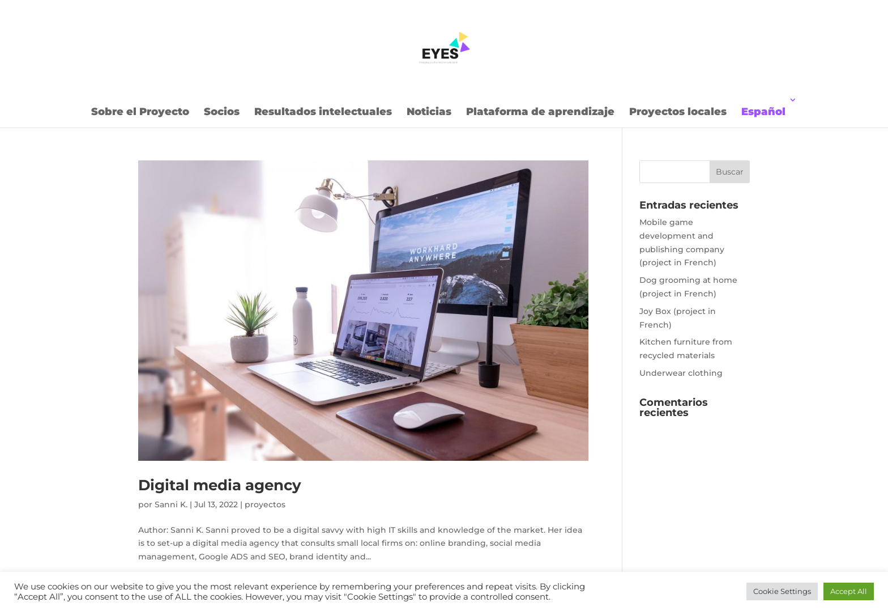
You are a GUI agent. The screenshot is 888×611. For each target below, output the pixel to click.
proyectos (265, 504)
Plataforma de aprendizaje (540, 111)
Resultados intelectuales (323, 111)
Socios (222, 111)
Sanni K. (171, 504)
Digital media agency (219, 485)
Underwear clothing (681, 373)
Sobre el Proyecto (140, 111)
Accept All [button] (848, 591)
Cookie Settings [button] (782, 591)
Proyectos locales (678, 111)
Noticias (429, 111)
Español (763, 111)
